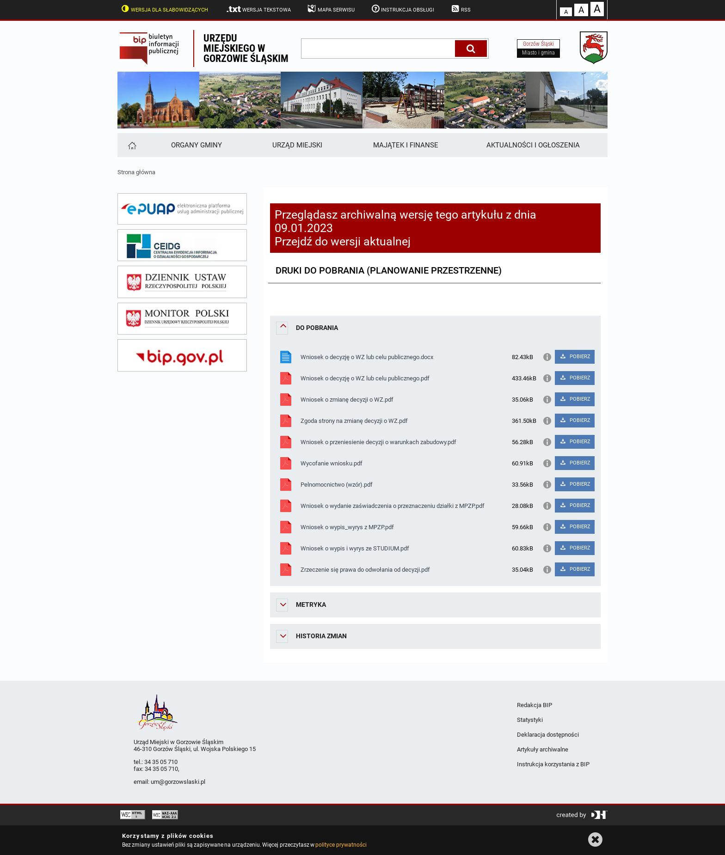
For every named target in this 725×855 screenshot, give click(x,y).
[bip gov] (182, 355)
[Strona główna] (131, 145)
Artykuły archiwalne (542, 749)
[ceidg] (182, 245)
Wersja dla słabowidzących (163, 8)
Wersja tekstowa (258, 9)
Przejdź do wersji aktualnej (343, 241)
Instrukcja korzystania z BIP (553, 764)
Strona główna (136, 172)
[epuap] (182, 209)
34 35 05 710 (161, 761)
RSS (460, 8)
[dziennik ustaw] (182, 282)
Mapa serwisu (330, 8)
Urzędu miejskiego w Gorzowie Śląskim (246, 48)
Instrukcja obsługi (402, 8)
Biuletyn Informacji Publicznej (155, 48)
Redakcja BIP (534, 705)
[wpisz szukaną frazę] (378, 48)
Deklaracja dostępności (548, 734)
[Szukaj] (471, 48)
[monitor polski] (182, 319)
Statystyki (530, 719)
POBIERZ (574, 357)
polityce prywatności (340, 845)
